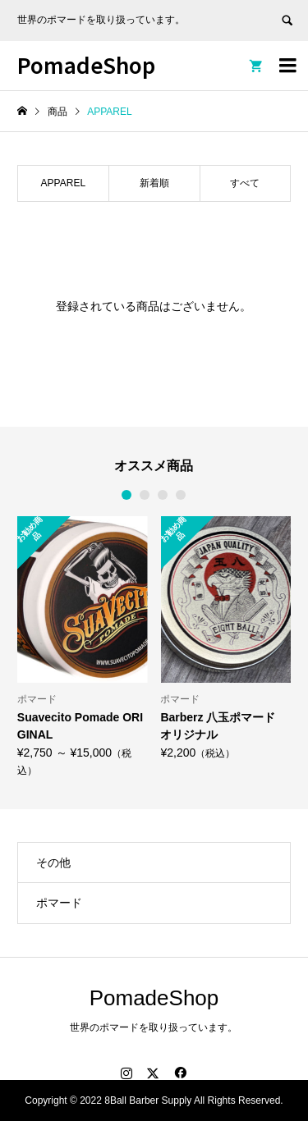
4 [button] (181, 495)
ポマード (59, 902)
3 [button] (163, 495)
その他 (53, 862)
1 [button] (127, 495)
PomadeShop (86, 64)
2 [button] (145, 495)
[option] (82, 646)
